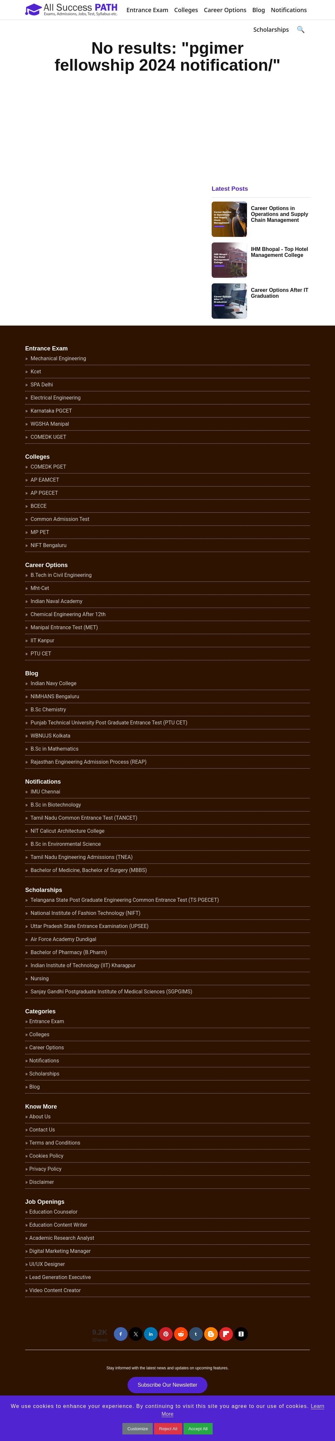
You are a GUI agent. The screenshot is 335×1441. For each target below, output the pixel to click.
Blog (258, 10)
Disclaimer (41, 1182)
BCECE (38, 506)
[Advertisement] (261, 123)
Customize (137, 1428)
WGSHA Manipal (49, 424)
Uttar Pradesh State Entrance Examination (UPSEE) (89, 926)
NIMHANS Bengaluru (54, 696)
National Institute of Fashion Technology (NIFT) (85, 913)
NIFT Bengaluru (48, 545)
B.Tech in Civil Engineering (60, 575)
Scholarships (271, 29)
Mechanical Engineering (57, 358)
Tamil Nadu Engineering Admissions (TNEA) (81, 857)
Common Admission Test (59, 519)
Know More (41, 1106)
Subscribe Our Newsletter (167, 1385)
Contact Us (42, 1130)
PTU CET (40, 653)
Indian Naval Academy (55, 601)
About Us (40, 1116)
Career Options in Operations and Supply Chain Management (279, 214)
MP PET (39, 532)
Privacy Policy (45, 1169)
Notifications (289, 10)
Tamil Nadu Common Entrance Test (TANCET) (83, 818)
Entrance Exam (147, 10)
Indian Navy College (53, 683)
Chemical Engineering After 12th (67, 614)
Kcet (35, 371)
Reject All (168, 1428)
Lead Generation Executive (60, 1277)
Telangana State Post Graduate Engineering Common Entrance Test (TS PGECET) (124, 900)
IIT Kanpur (41, 640)
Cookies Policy (46, 1156)
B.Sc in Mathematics (54, 749)
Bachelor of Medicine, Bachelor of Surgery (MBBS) (88, 870)
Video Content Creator (55, 1290)
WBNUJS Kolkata (50, 736)
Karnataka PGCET (50, 411)
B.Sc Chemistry (47, 709)
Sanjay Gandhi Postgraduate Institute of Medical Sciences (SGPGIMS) (110, 991)
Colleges (186, 10)
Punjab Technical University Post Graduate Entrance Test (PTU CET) (108, 723)
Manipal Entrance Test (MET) (63, 627)
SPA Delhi (41, 385)
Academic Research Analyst (61, 1238)
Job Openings (44, 1202)
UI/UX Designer (47, 1264)
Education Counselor (53, 1212)
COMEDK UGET (47, 437)
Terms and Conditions (54, 1143)
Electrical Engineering (55, 398)
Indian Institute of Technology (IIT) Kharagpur (82, 965)
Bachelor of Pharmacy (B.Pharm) (68, 952)
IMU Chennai (45, 792)
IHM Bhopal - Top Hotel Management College (279, 252)
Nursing (39, 978)
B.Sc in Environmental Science (65, 844)
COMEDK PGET (47, 467)
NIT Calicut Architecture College (67, 831)
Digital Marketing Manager (60, 1251)
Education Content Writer (58, 1225)
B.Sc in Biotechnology (55, 805)
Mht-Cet (39, 588)
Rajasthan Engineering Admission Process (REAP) (88, 762)
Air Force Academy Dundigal (63, 939)
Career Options (225, 10)
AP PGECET (43, 493)
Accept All (198, 1428)
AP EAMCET (44, 480)
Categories (40, 1011)
